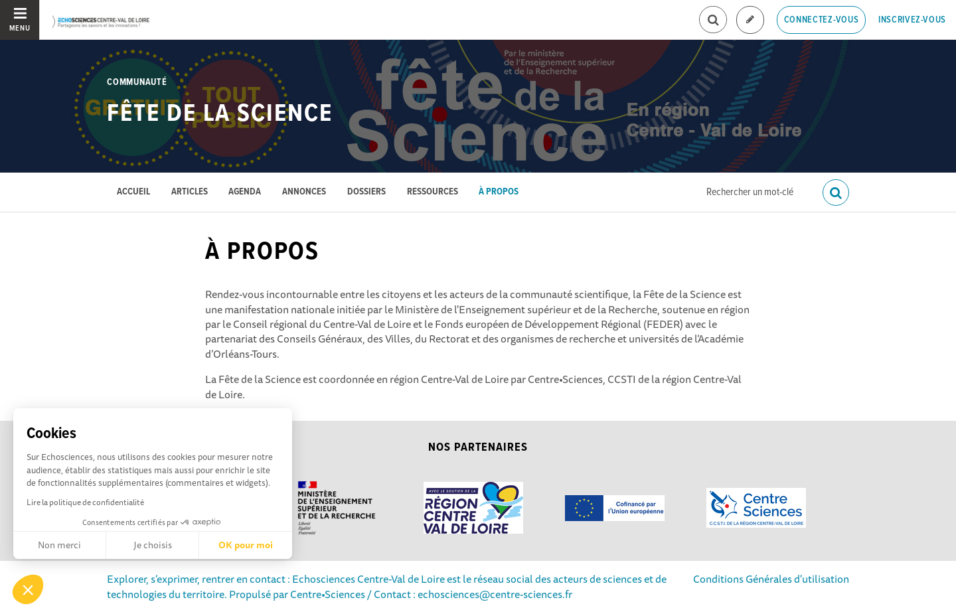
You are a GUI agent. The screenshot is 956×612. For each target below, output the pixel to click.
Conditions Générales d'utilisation (771, 578)
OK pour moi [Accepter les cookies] (245, 545)
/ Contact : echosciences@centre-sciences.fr (468, 594)
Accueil (133, 192)
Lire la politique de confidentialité (85, 502)
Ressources (432, 192)
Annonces (304, 192)
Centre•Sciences (327, 594)
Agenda (244, 192)
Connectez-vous (821, 20)
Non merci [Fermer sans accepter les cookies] (59, 545)
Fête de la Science (219, 114)
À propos (498, 192)
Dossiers (366, 192)
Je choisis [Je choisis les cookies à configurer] (152, 545)
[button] (28, 589)
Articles (189, 192)
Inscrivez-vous (912, 20)
